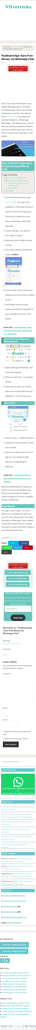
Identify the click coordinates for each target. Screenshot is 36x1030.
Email (5, 720)
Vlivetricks (18, 6)
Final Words (9, 191)
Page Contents (9, 174)
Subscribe (18, 617)
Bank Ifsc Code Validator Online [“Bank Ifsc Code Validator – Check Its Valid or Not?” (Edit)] (15, 1006)
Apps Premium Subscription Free (15, 917)
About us (4, 1027)
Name (5, 708)
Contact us (12, 1027)
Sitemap (33, 1027)
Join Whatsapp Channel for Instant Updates (18, 68)
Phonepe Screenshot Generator (14, 895)
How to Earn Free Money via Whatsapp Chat (18, 184)
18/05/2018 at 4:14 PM (11, 644)
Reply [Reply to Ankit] (5, 655)
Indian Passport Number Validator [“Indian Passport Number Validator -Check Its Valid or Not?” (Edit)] (17, 1011)
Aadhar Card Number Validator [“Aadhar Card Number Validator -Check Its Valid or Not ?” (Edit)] (15, 1008)
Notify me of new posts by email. (16, 739)
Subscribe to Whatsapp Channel (14, 945)
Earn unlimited (14, 538)
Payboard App (12, 116)
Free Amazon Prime (10, 906)
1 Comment (31, 62)
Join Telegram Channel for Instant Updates (18, 566)
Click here (9, 202)
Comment (7, 674)
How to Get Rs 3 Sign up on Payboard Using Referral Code (16, 179)
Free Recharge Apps (10, 912)
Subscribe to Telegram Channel (14, 951)
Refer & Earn (12, 188)
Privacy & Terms (23, 1027)
